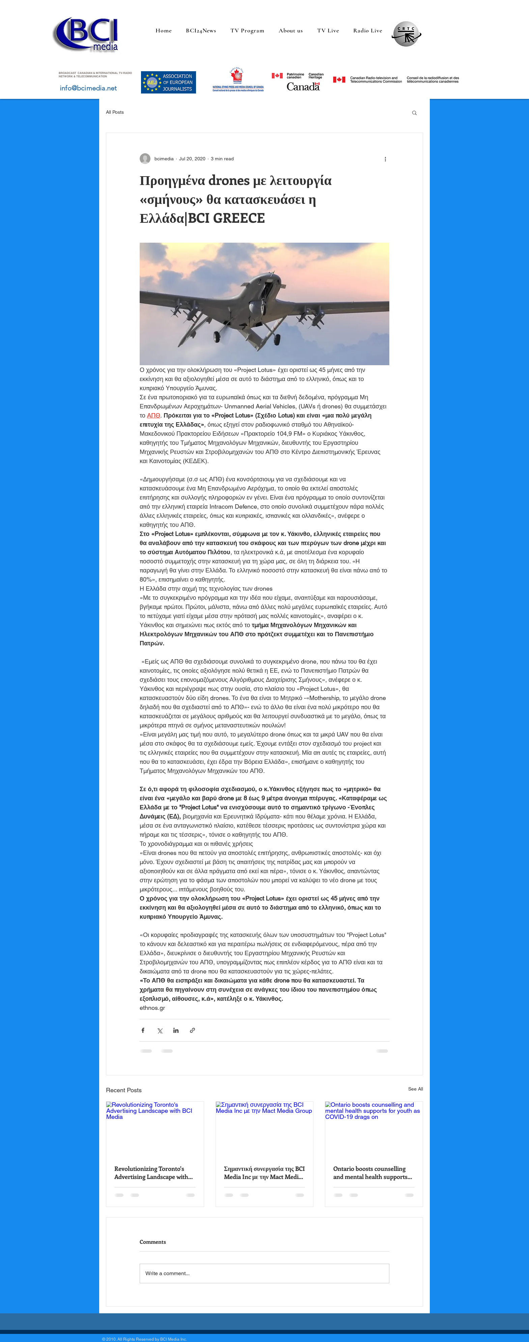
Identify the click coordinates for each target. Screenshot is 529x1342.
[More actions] (385, 159)
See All (415, 1089)
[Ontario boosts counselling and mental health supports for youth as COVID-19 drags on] (374, 1129)
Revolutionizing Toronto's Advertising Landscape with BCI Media (151, 1172)
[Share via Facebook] (143, 1030)
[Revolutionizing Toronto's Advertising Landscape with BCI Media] (155, 1129)
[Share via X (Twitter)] (159, 1030)
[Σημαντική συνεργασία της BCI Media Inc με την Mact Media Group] (264, 1129)
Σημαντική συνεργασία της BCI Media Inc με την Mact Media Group (264, 1172)
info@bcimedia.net (88, 88)
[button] (414, 112)
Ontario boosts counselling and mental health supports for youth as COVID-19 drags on (371, 1172)
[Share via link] (192, 1030)
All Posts (115, 112)
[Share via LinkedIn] (176, 1030)
